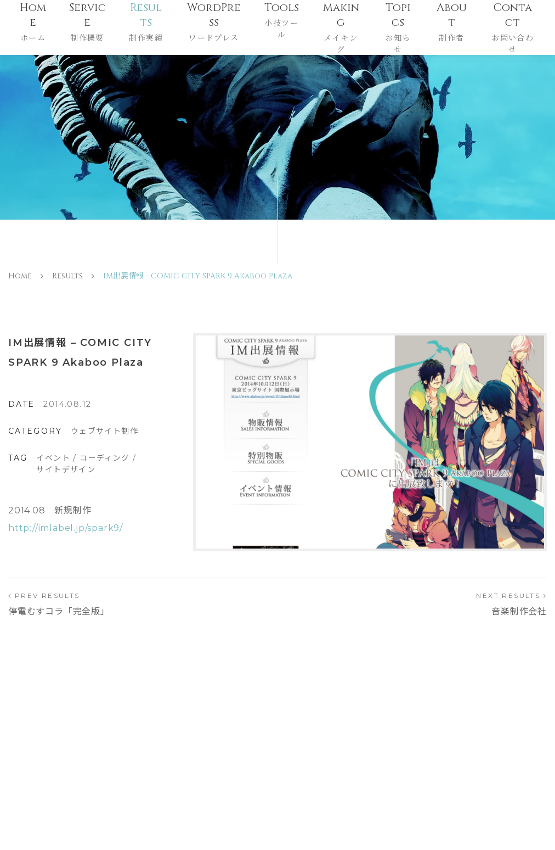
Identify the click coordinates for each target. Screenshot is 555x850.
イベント (53, 458)
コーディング (104, 458)
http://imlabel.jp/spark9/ (65, 528)
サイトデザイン (65, 469)
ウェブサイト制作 (104, 431)
